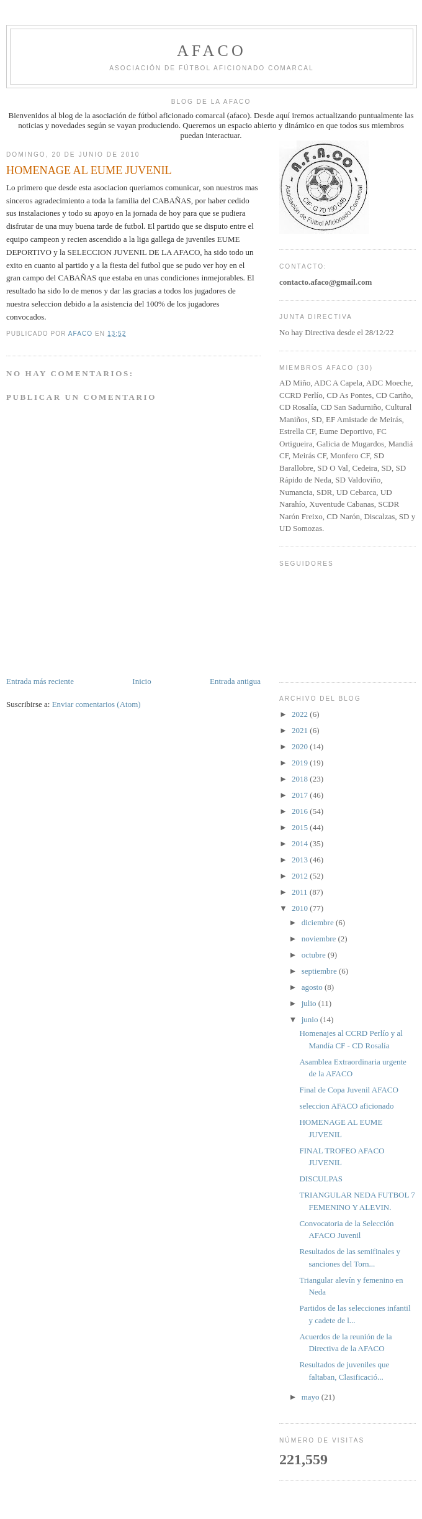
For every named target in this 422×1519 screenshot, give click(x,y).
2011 (301, 892)
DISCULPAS (321, 1178)
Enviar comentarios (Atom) (96, 704)
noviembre (320, 938)
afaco (211, 51)
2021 (301, 730)
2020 (301, 746)
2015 (301, 827)
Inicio (141, 681)
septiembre (320, 971)
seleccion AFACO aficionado (346, 1105)
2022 (301, 714)
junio (311, 1019)
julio (310, 1003)
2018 (301, 778)
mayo (311, 1396)
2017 (301, 795)
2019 (301, 762)
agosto (313, 987)
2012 (301, 875)
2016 (301, 811)
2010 (301, 908)
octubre (315, 954)
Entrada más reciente (40, 681)
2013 (301, 859)
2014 (301, 843)
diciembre (319, 922)
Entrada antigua (235, 681)
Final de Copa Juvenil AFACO (348, 1089)
